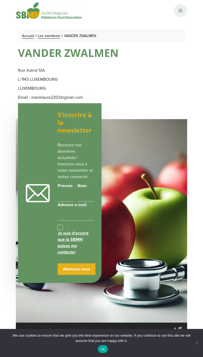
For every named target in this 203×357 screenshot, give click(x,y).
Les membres (49, 36)
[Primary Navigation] (180, 10)
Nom (82, 186)
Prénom (65, 186)
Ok (102, 349)
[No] (196, 343)
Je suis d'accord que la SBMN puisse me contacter (73, 242)
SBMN (49, 10)
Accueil (28, 36)
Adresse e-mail (76, 211)
